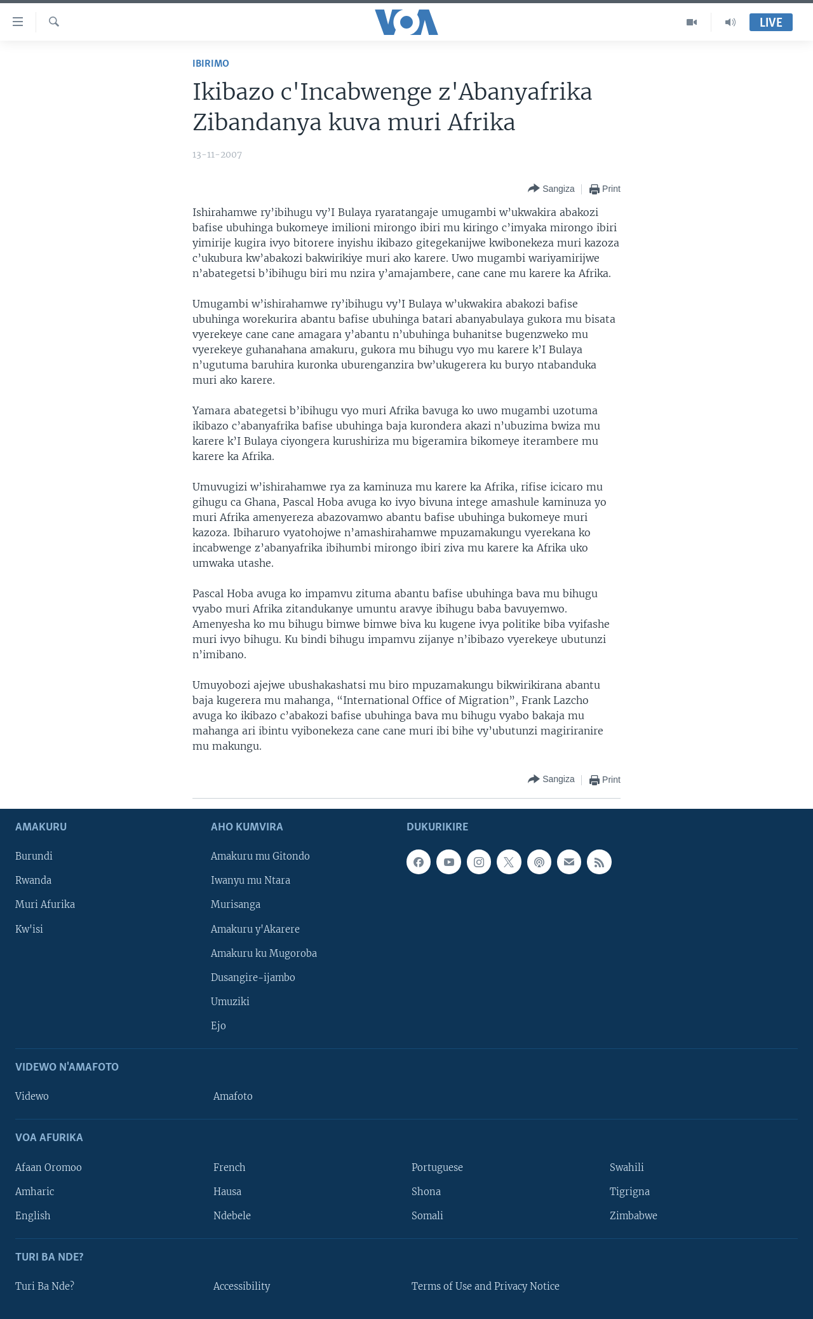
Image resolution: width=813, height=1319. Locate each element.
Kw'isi (29, 929)
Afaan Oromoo (48, 1167)
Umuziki (230, 1002)
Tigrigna (630, 1191)
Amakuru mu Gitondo (260, 856)
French (229, 1167)
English (33, 1215)
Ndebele (232, 1215)
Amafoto (233, 1096)
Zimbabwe (633, 1215)
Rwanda (33, 880)
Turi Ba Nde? (44, 1286)
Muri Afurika (45, 904)
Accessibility (241, 1286)
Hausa (227, 1191)
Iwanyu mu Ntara (250, 880)
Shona (426, 1191)
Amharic (34, 1191)
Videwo (32, 1096)
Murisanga (235, 904)
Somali (427, 1215)
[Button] (551, 189)
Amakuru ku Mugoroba (264, 953)
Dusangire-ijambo (253, 977)
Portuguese (437, 1167)
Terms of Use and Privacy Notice (486, 1286)
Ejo (218, 1026)
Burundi (34, 856)
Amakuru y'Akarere (255, 929)
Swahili (627, 1167)
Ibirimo (210, 63)
